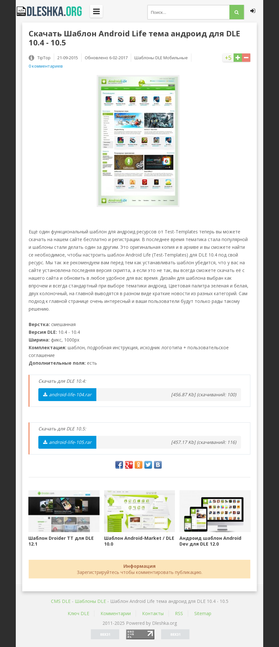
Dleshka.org (53, 11)
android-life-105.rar (67, 442)
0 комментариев (46, 66)
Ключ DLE (78, 613)
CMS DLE (61, 601)
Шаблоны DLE (90, 601)
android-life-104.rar (67, 394)
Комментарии (116, 613)
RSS (179, 613)
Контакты (153, 613)
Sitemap (202, 613)
